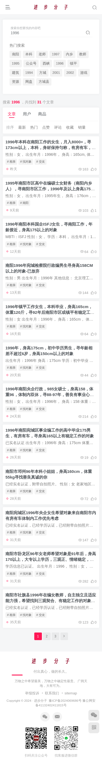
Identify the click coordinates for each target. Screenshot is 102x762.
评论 (58, 127)
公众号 (31, 63)
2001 (56, 73)
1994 (29, 73)
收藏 (70, 127)
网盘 (28, 82)
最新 (22, 127)
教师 (82, 54)
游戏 (83, 73)
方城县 (44, 82)
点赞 (46, 127)
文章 (12, 114)
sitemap (70, 693)
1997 (56, 54)
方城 (42, 73)
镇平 (73, 63)
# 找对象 (26, 161)
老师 (42, 54)
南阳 (15, 54)
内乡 (69, 54)
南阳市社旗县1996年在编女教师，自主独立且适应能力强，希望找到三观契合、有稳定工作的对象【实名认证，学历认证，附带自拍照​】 (50, 601)
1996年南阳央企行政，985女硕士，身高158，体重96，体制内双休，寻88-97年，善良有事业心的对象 (49, 395)
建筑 (15, 73)
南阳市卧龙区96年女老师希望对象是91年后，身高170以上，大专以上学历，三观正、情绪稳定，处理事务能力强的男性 (50, 559)
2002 (70, 73)
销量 (82, 127)
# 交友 (40, 161)
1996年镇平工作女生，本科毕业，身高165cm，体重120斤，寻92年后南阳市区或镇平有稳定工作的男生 (49, 312)
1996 (60, 63)
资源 (15, 82)
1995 (16, 63)
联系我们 (52, 693)
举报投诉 (32, 693)
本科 (28, 54)
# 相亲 (11, 161)
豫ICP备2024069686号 (65, 700)
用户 (27, 114)
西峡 (46, 63)
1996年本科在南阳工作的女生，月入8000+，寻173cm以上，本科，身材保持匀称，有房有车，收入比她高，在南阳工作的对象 (50, 148)
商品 (42, 114)
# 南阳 (24, 202)
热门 (34, 127)
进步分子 (40, 700)
